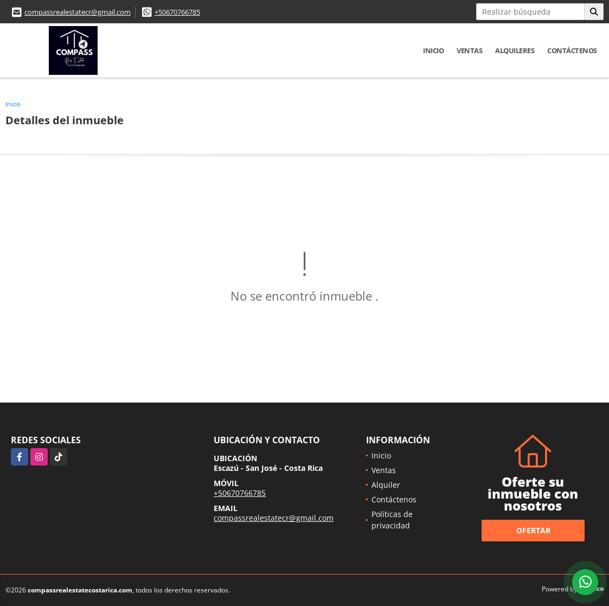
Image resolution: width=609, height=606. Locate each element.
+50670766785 (177, 12)
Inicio (433, 50)
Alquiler (385, 485)
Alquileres (514, 50)
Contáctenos (572, 50)
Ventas (469, 50)
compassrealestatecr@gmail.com (77, 12)
